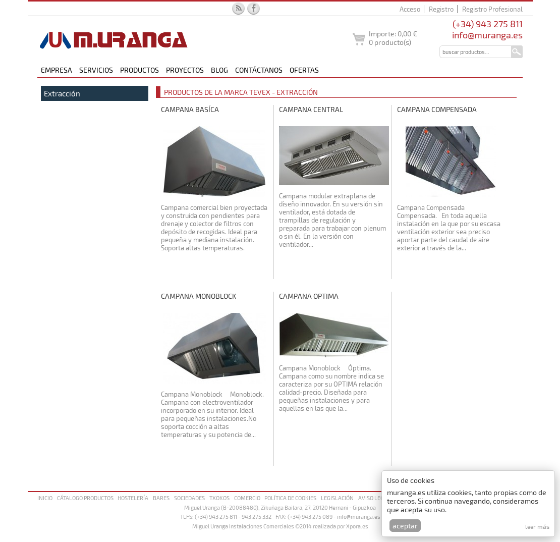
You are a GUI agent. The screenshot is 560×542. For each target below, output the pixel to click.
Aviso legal (374, 498)
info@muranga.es (487, 34)
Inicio (44, 498)
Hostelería (133, 498)
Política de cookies (290, 498)
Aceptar (405, 525)
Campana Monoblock (198, 296)
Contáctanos (259, 70)
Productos (139, 70)
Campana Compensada (437, 109)
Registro (441, 9)
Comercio (247, 498)
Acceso (410, 9)
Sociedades (189, 498)
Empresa (56, 70)
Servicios (96, 70)
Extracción (62, 93)
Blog (219, 70)
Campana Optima (309, 296)
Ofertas (304, 70)
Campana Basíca (190, 109)
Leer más (537, 526)
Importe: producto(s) (393, 37)
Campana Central (311, 109)
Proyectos (185, 70)
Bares (161, 498)
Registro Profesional (492, 9)
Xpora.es (357, 526)
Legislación (337, 498)
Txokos (219, 498)
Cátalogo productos (85, 498)
